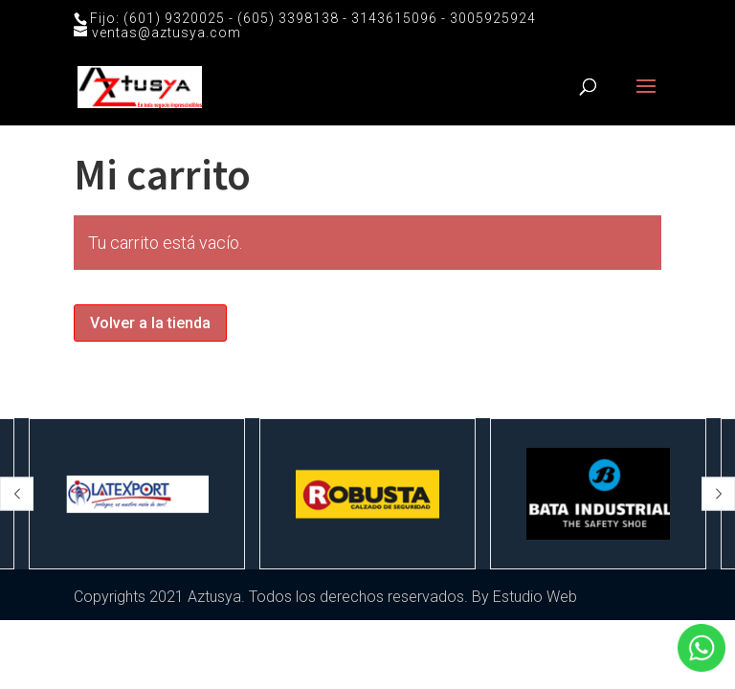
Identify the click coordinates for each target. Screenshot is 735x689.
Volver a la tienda (150, 323)
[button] (16, 494)
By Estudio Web (524, 597)
